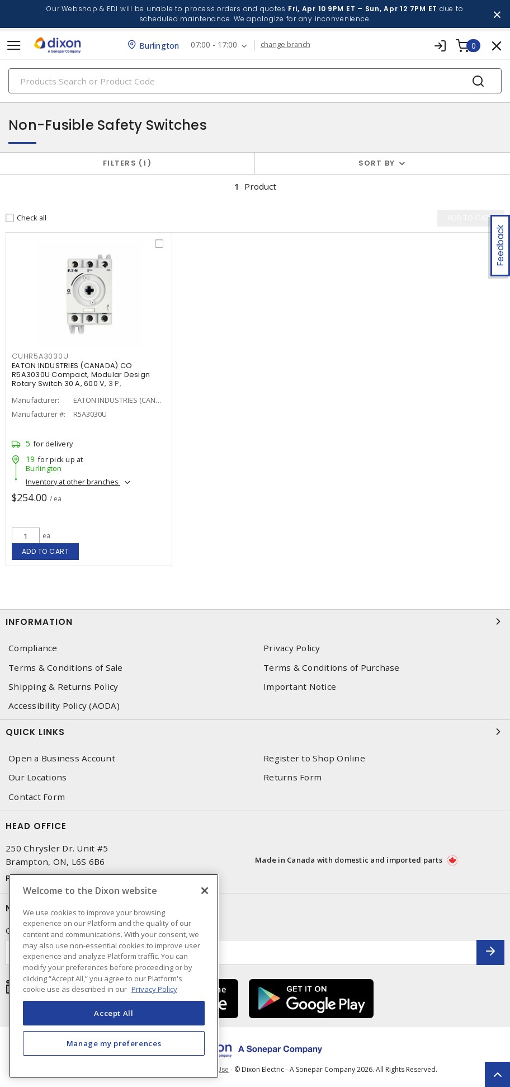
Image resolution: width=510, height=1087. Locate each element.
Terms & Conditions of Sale (65, 667)
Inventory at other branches (73, 482)
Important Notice (299, 686)
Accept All (114, 1013)
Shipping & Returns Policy (63, 686)
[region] (114, 976)
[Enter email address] (241, 952)
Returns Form (292, 777)
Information (255, 621)
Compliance (33, 648)
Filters (127, 163)
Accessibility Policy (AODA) (64, 705)
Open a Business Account (61, 758)
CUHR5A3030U (40, 356)
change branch (285, 44)
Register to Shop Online (314, 758)
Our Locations (37, 777)
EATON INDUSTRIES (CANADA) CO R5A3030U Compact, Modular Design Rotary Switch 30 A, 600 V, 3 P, (81, 374)
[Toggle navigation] (14, 46)
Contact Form (36, 797)
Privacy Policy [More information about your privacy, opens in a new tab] (154, 989)
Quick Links (255, 732)
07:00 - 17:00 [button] (214, 45)
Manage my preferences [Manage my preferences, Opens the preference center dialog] (114, 1043)
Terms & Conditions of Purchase (331, 667)
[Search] (255, 80)
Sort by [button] (376, 163)
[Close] (204, 890)
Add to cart (45, 551)
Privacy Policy (291, 648)
